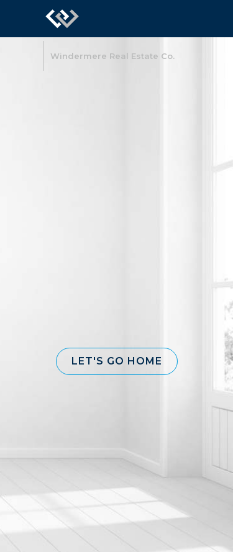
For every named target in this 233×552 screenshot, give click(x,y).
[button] (117, 361)
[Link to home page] (62, 18)
